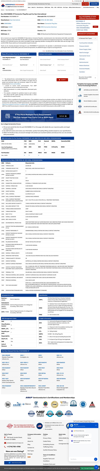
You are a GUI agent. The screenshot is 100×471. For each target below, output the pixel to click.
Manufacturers (40, 7)
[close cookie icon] (98, 468)
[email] (91, 1)
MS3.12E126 (42, 373)
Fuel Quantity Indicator (86, 43)
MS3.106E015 (42, 362)
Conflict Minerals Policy (50, 450)
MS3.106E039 (24, 368)
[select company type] (47, 65)
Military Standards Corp (83, 23)
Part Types (65, 7)
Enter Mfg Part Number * (9, 57)
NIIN (55, 7)
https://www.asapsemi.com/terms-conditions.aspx (15, 104)
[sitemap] (29, 457)
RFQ (95, 26)
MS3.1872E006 (61, 378)
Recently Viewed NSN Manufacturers (85, 77)
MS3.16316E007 (25, 378)
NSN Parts (59, 7)
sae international (15, 20)
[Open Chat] (96, 467)
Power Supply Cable (85, 49)
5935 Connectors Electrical (49, 27)
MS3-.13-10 (60, 373)
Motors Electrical (84, 65)
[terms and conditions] (2, 78)
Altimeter (82, 59)
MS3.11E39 (23, 373)
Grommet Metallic (84, 68)
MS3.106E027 (6, 368)
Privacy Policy (47, 438)
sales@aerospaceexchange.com (15, 443)
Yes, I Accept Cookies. (87, 468)
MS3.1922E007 (6, 386)
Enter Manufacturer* (25, 57)
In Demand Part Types (85, 38)
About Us (33, 7)
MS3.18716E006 (43, 378)
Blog (98, 7)
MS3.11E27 (5, 373)
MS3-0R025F (6, 355)
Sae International (10, 10)
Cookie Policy (47, 441)
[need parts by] (27, 65)
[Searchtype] (76, 4)
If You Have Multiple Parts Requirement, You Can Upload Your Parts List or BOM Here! (33, 116)
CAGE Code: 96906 (82, 30)
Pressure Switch (84, 46)
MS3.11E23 (60, 368)
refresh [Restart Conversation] (96, 427)
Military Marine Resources (75, 7)
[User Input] (82, 460)
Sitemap (30, 454)
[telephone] (77, 1)
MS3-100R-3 (24, 362)
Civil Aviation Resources (88, 7)
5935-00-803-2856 (47, 20)
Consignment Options (65, 443)
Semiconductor (83, 62)
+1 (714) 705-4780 (13, 447)
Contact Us (31, 447)
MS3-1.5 (59, 355)
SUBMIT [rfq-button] (62, 79)
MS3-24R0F (42, 386)
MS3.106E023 (61, 362)
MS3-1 (22, 355)
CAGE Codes (47, 7)
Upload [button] (63, 116)
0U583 (10, 27)
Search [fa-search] (85, 4)
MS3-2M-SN (60, 386)
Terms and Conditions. (15, 84)
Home (29, 7)
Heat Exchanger (84, 52)
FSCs (52, 7)
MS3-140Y (5, 378)
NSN (4, 68)
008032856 (7, 23)
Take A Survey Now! (15, 462)
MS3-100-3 (5, 362)
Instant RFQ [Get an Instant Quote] (94, 4)
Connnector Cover (84, 56)
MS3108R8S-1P (80, 21)
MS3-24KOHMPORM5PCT (28, 386)
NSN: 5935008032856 (83, 28)
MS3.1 (40, 355)
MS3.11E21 (41, 368)
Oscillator (82, 72)
